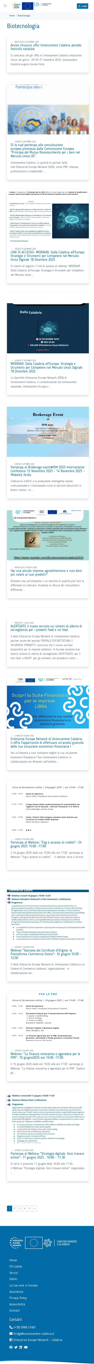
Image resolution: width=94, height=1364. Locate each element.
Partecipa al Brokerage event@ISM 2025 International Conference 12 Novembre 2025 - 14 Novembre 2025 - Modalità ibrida (48, 471)
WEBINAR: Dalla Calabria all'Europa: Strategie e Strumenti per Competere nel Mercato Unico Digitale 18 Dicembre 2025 (46, 367)
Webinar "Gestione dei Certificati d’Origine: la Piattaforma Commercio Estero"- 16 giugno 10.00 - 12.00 (46, 954)
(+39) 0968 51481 (22, 1327)
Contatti (15, 1320)
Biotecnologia (24, 16)
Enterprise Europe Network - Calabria (35, 1340)
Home (12, 16)
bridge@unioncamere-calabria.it (31, 1334)
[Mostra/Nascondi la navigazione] (5, 6)
